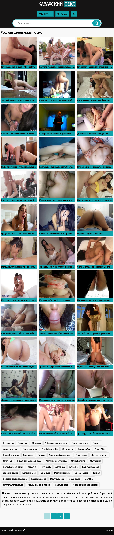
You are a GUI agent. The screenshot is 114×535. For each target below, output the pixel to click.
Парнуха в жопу (80, 443)
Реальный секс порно (38, 484)
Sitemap (109, 530)
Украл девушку (10, 449)
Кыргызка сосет (90, 466)
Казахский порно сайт (14, 530)
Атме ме (73, 466)
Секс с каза (81, 454)
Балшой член (29, 472)
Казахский (57, 4)
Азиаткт (32, 466)
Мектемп (7, 460)
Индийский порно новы (85, 484)
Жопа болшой (78, 460)
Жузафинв (95, 460)
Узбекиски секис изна (56, 443)
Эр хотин (22, 443)
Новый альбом (11, 454)
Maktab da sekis (50, 449)
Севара (96, 443)
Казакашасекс (38, 478)
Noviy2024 (100, 449)
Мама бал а (74, 478)
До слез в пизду (99, 454)
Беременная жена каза (15, 478)
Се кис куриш (81, 472)
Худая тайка (84, 449)
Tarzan (96, 472)
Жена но (36, 443)
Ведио (41, 454)
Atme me (60, 466)
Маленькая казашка (56, 460)
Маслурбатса (61, 484)
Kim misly (46, 466)
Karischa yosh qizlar (13, 466)
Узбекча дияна (10, 472)
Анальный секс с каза (60, 454)
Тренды (62, 14)
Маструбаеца (57, 478)
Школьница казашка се (29, 460)
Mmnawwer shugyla (13, 484)
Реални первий (62, 472)
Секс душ (45, 472)
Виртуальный (30, 449)
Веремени (8, 443)
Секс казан (67, 449)
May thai (89, 478)
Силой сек (28, 454)
